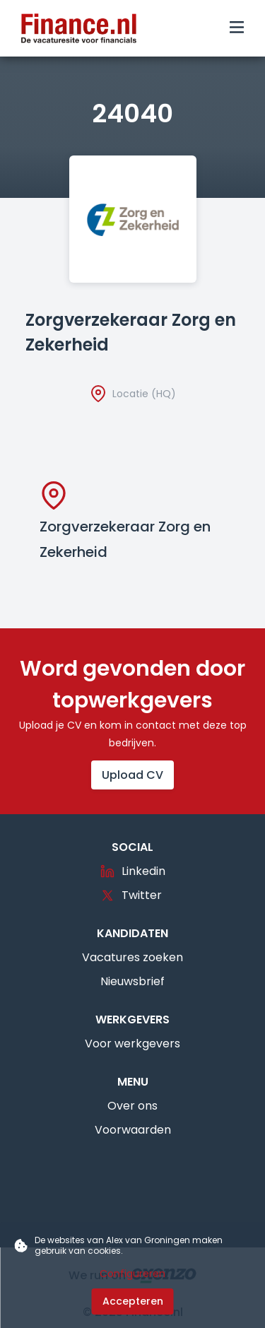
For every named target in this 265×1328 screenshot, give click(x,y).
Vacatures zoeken (132, 957)
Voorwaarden (133, 1130)
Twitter (131, 895)
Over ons (132, 1106)
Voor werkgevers (132, 1043)
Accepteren (132, 1301)
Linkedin (132, 871)
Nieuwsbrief (132, 981)
